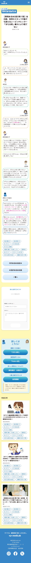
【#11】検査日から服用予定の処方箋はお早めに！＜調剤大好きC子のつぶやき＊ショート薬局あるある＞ (15, 458)
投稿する (15, 325)
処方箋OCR (7, 241)
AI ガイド (7, 252)
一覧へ (15, 277)
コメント (6, 310)
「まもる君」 (15, 352)
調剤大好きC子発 (22, 255)
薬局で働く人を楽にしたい (11, 249)
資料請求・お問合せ (15, 370)
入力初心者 (16, 244)
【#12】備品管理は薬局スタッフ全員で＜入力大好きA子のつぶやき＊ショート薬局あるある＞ (15, 417)
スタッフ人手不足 (17, 252)
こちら (8, 232)
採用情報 (15, 379)
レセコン (7, 244)
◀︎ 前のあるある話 (15, 270)
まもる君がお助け (9, 255)
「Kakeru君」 (15, 361)
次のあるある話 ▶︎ (15, 263)
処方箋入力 (17, 241)
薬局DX (24, 249)
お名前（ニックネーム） (9, 303)
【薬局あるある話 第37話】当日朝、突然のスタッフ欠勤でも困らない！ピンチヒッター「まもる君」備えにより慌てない (15, 501)
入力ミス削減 (8, 246)
